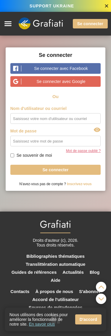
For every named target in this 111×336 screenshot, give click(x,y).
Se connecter (90, 23)
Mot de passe (23, 131)
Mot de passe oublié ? (83, 151)
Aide (55, 280)
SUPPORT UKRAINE (52, 6)
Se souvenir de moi (34, 155)
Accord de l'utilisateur (55, 299)
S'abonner (90, 291)
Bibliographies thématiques (55, 256)
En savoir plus (42, 324)
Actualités (73, 272)
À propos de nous (54, 291)
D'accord (88, 319)
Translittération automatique (56, 264)
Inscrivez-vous (79, 184)
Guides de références (34, 272)
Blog (94, 272)
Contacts (19, 291)
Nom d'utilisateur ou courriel (38, 108)
